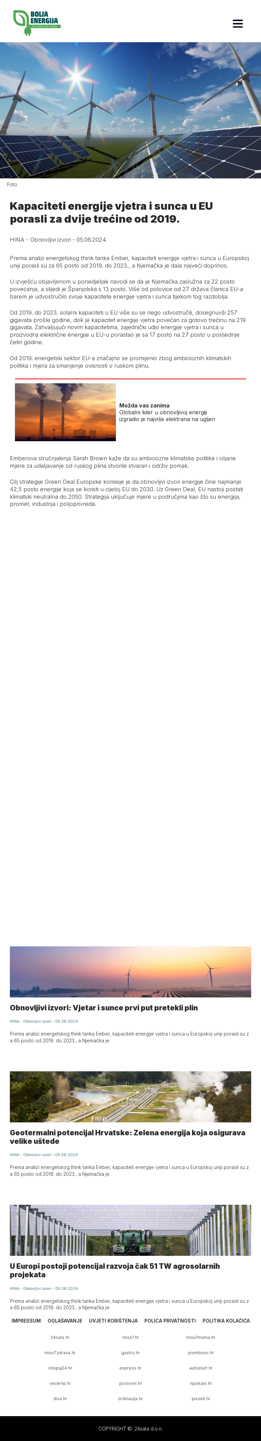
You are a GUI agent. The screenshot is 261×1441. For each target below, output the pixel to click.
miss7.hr (130, 1337)
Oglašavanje (65, 1321)
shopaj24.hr (60, 1368)
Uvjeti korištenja (113, 1321)
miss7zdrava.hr (60, 1352)
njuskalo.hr (201, 1383)
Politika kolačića (226, 1321)
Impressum (26, 1321)
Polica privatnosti (170, 1321)
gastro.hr (130, 1352)
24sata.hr (60, 1337)
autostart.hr (201, 1368)
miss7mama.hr (200, 1337)
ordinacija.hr (130, 1398)
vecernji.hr (60, 1383)
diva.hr (60, 1398)
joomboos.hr (201, 1352)
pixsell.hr (201, 1398)
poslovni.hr (130, 1383)
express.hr (130, 1368)
